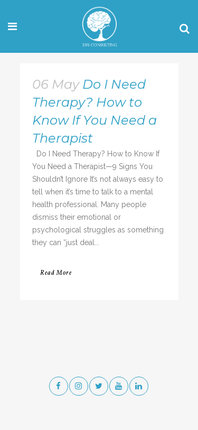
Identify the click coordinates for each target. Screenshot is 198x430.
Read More (56, 273)
